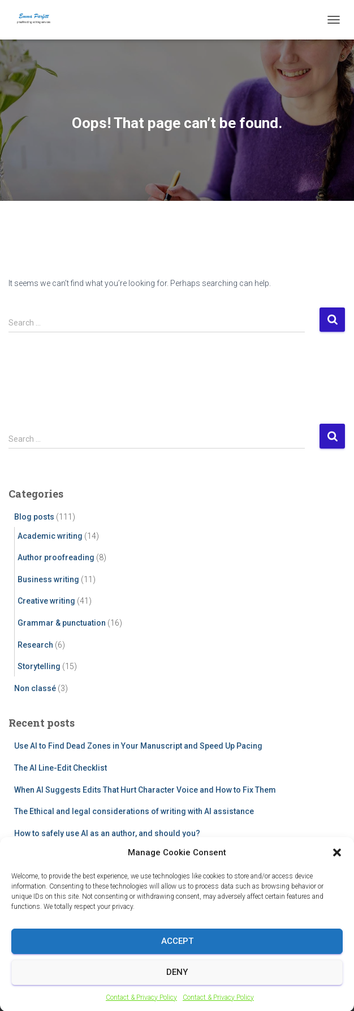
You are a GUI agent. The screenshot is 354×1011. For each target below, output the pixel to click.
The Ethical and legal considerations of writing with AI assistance (134, 811)
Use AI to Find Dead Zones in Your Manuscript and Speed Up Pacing (138, 745)
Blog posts (34, 516)
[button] (337, 864)
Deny (177, 984)
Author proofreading (56, 557)
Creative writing (46, 600)
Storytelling (39, 666)
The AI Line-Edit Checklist (60, 767)
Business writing (48, 579)
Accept (177, 953)
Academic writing (50, 535)
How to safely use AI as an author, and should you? (107, 833)
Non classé (35, 688)
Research (35, 644)
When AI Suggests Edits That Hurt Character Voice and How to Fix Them (145, 789)
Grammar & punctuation (62, 622)
